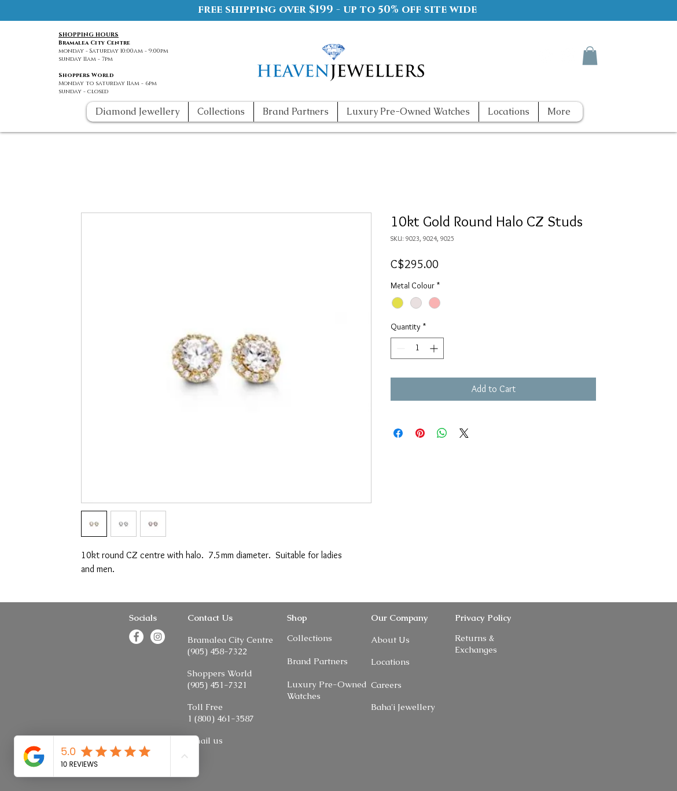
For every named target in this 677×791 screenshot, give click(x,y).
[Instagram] (568, 55)
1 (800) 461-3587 (220, 718)
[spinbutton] (417, 348)
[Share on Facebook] (398, 433)
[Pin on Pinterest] (420, 433)
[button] (590, 55)
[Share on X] (464, 433)
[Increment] (435, 348)
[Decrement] (399, 348)
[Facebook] (546, 55)
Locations (390, 661)
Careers (386, 684)
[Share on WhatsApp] (442, 433)
